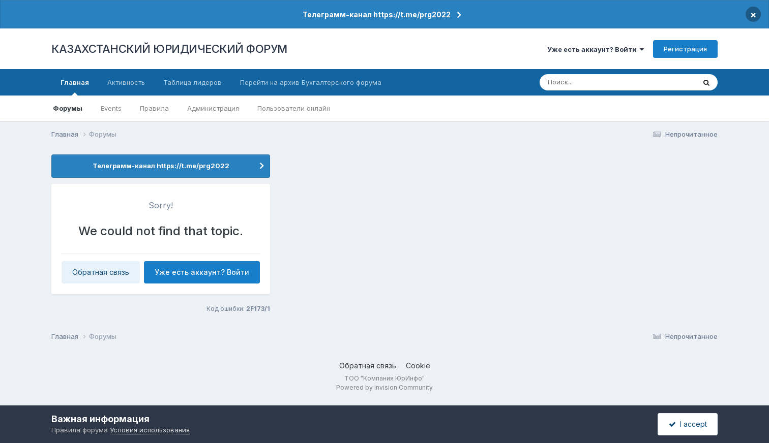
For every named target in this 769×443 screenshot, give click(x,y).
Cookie (418, 365)
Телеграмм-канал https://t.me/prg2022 (377, 14)
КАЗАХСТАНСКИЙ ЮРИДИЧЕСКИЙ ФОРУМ (169, 48)
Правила (154, 108)
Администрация (213, 108)
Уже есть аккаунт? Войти (595, 49)
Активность (126, 82)
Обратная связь (100, 272)
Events (111, 108)
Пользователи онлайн (293, 108)
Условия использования (150, 430)
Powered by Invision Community (384, 387)
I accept (688, 424)
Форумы (67, 108)
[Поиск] (599, 82)
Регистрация (685, 49)
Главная (75, 87)
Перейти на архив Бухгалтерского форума (310, 82)
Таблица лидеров (192, 82)
